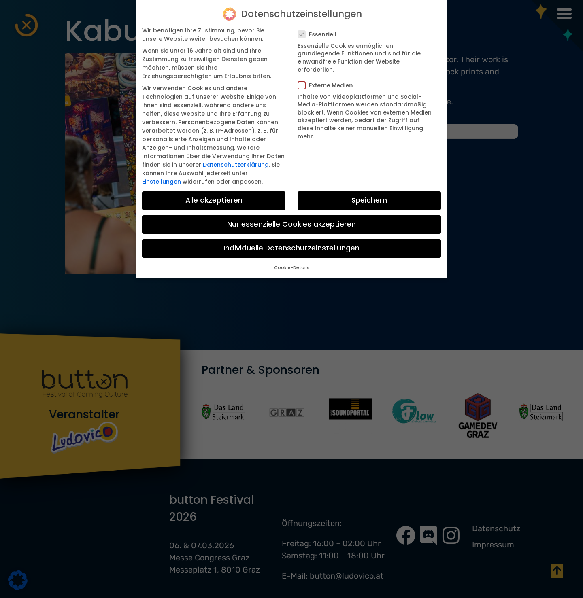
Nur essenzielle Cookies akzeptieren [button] (291, 224)
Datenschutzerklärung (236, 164)
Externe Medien (328, 85)
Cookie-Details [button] (291, 267)
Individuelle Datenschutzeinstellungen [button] (291, 247)
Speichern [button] (369, 200)
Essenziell (320, 34)
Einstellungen (161, 181)
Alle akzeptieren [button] (214, 200)
